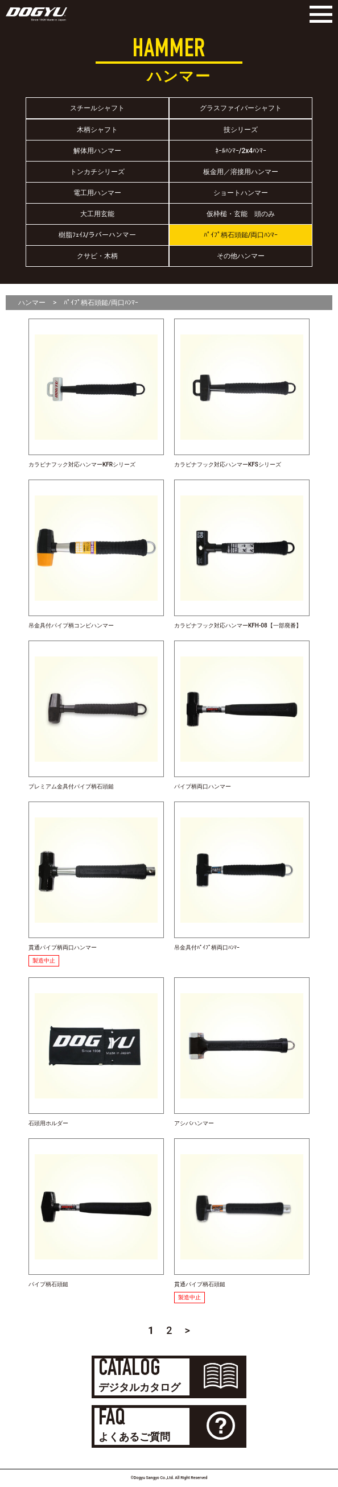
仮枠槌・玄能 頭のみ (241, 214)
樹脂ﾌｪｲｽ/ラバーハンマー (98, 235)
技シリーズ (241, 130)
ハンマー (32, 303)
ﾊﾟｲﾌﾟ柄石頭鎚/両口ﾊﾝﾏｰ (241, 235)
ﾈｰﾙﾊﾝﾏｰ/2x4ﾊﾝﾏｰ (240, 151)
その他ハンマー (241, 256)
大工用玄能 (97, 214)
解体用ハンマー (97, 151)
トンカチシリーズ (97, 172)
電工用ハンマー (97, 193)
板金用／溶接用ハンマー (240, 172)
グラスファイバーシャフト (241, 108)
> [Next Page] (187, 1330)
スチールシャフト (97, 108)
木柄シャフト (97, 130)
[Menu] (318, 14)
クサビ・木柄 (97, 256)
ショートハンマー (240, 193)
